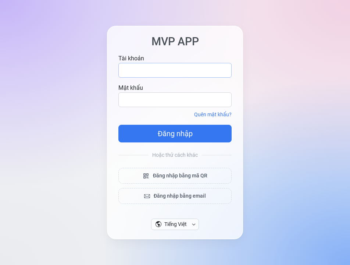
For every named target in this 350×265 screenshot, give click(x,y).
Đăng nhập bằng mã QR (175, 176)
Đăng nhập (175, 133)
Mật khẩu (130, 87)
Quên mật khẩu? (213, 114)
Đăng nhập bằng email (175, 196)
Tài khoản (131, 58)
